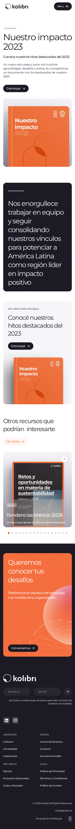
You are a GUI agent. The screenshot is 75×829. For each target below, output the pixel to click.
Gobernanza (10, 756)
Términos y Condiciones (53, 778)
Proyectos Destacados (16, 778)
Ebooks (7, 771)
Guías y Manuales (13, 785)
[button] (63, 6)
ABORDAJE (10, 734)
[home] (15, 6)
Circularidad (10, 748)
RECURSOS (10, 764)
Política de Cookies (51, 785)
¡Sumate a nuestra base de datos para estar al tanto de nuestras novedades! (40, 702)
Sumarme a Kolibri (51, 756)
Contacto (45, 748)
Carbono (8, 741)
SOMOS (44, 734)
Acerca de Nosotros (51, 741)
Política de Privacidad (52, 771)
